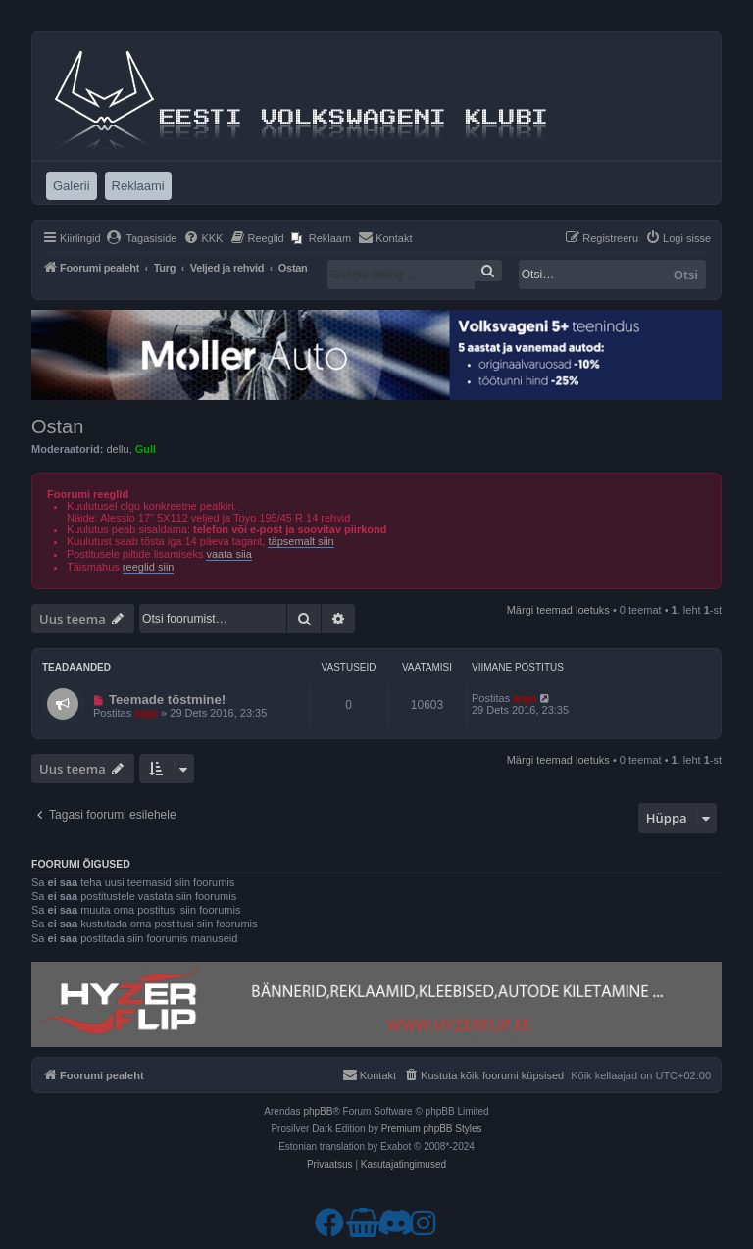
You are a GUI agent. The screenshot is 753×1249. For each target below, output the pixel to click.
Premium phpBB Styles (431, 1129)
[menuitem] (141, 238)
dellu (117, 449)
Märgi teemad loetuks (558, 610)
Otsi (686, 274)
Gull (145, 449)
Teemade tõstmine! (167, 699)
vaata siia (228, 554)
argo (146, 713)
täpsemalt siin (300, 541)
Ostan (57, 426)
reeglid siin (149, 567)
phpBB (317, 1111)
